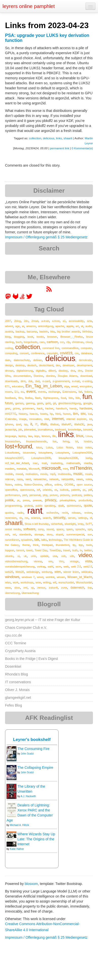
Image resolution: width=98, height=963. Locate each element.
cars (42, 341)
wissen (61, 577)
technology (55, 539)
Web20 (19, 571)
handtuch (61, 408)
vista (88, 561)
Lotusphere (62, 452)
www (8, 587)
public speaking (45, 505)
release (76, 512)
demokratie (85, 360)
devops (9, 370)
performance (12, 495)
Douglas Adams (67, 375)
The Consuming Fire (33, 749)
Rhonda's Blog (16, 674)
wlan (8, 582)
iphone (9, 424)
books (40, 336)
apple (70, 326)
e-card (46, 381)
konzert (87, 429)
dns (80, 370)
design (9, 365)
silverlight (70, 523)
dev (58, 365)
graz (7, 408)
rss (26, 517)
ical (90, 413)
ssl (14, 534)
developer (68, 365)
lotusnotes (29, 452)
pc (84, 489)
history (23, 413)
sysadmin (26, 539)
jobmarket (30, 429)
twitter (88, 550)
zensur (41, 587)
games (19, 403)
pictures (64, 495)
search (47, 517)
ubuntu (9, 556)
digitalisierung (24, 370)
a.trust (56, 320)
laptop (22, 436)
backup (20, 331)
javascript (10, 429)
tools (89, 544)
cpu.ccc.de (13, 635)
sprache (80, 529)
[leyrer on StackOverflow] (22, 298)
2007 (8, 320)
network (54, 479)
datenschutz (22, 360)
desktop (20, 365)
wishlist (50, 577)
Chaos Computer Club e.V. (26, 628)
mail (44, 463)
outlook (64, 489)
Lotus (49, 447)
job (20, 429)
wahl (50, 566)
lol (76, 441)
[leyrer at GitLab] (15, 298)
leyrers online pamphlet (29, 6)
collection (35, 138)
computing (11, 353)
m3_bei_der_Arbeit (17, 463)
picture (54, 495)
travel (66, 550)
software (29, 529)
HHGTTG (10, 413)
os (55, 489)
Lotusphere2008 (41, 457)
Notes (8, 484)
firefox (29, 397)
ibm (75, 414)
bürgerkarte (30, 341)
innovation (35, 419)
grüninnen (28, 408)
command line (50, 348)
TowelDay (55, 550)
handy (73, 408)
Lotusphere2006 (82, 452)
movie (43, 473)
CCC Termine (15, 643)
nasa (20, 479)
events (42, 391)
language (10, 436)
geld (48, 403)
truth (75, 550)
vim (50, 561)
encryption (86, 386)
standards (25, 534)
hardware (86, 408)
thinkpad (47, 544)
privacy (50, 500)
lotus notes (84, 447)
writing (47, 582)
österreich (77, 587)
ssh (7, 534)
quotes (9, 512)
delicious (48, 138)
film (20, 397)
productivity (85, 500)
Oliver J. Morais (17, 690)
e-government (61, 381)
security (59, 518)
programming (13, 505)
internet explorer (76, 419)
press (26, 500)
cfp (68, 341)
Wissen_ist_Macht (79, 577)
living (66, 441)
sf (91, 517)
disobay (63, 370)
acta (89, 320)
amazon (31, 326)
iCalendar (10, 419)
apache (59, 326)
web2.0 (87, 566)
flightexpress (50, 397)
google (87, 403)
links (59, 138)
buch (19, 341)
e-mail (76, 381)
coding (9, 348)
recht (65, 512)
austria (9, 331)
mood (19, 473)
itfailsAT (66, 424)
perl (24, 495)
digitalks (40, 370)
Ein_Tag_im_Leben (44, 386)
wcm (58, 566)
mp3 (52, 473)
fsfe (78, 397)
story (50, 534)
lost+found (18, 446)
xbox (17, 587)
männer (9, 479)
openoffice (11, 489)
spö (90, 529)
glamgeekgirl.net (18, 698)
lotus (39, 447)
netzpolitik (67, 479)
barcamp (32, 331)
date (7, 360)
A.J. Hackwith (28, 796)
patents (75, 489)
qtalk (61, 505)
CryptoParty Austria (20, 651)
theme (26, 544)
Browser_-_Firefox (71, 336)
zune (64, 587)
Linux (89, 436)
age (17, 326)
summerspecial (75, 534)
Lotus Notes (65, 447)
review (88, 512)
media (88, 463)
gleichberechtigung (69, 403)
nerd (28, 479)
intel (46, 419)
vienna (38, 561)
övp (90, 587)
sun (90, 534)
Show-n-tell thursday (36, 523)
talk (36, 539)
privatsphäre (67, 500)
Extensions (69, 391)
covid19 (66, 353)
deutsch (32, 365)
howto (43, 413)
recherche (52, 512)
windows (12, 577)
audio (88, 326)
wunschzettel (66, 582)
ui (18, 556)
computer (86, 348)
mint (65, 468)
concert (24, 353)
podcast (76, 495)
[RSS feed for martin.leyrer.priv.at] (49, 291)
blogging (19, 336)
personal (35, 495)
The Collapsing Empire (35, 768)
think (36, 544)
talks (44, 539)
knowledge (74, 429)
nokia (89, 479)
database (86, 353)
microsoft (51, 468)
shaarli (68, 138)
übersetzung (12, 592)
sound (50, 529)
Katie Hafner (17, 849)
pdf (90, 489)
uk (25, 556)
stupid (59, 534)
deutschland (46, 365)
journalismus (45, 429)
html (57, 413)
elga (66, 386)
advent (9, 326)
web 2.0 (76, 566)
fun (87, 396)
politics (88, 495)
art (77, 326)
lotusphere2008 (68, 457)
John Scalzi (27, 753)
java (89, 424)
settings (82, 517)
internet (58, 419)
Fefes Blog (13, 705)
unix (33, 556)
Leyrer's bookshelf (32, 739)
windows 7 (28, 577)
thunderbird (62, 544)
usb (63, 556)
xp (32, 587)
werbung (47, 571)
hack (40, 408)
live (55, 441)
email (74, 386)
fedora (88, 391)
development (84, 365)
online (58, 484)
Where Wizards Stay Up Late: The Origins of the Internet (36, 839)
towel (29, 550)
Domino (38, 375)
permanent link (59, 148)
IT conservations (18, 682)
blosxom (31, 884)
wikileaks (86, 571)
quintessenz (74, 505)
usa (55, 556)
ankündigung (45, 326)
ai (23, 326)
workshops (26, 582)
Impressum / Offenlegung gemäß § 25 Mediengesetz (46, 237)
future (9, 403)
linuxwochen (12, 441)
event (30, 391)
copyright (52, 353)
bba (52, 331)
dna (72, 370)
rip (20, 517)
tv (81, 550)
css (77, 353)
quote (88, 505)
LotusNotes (12, 452)
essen (8, 391)
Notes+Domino (33, 484)
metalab (22, 468)
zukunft (53, 587)
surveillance (12, 539)
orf (38, 489)
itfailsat (54, 424)
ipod (18, 424)
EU (16, 391)
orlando (47, 489)
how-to (34, 413)
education (17, 386)
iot (90, 419)
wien (58, 572)
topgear (9, 550)
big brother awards (68, 331)
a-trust (45, 320)
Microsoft (34, 468)
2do (26, 320)
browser (52, 336)
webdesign (33, 571)
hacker (49, 408)
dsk (30, 381)
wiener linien (71, 571)
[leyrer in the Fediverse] (8, 298)
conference (37, 353)
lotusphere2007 (14, 457)
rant (34, 510)
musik (88, 473)
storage (39, 534)
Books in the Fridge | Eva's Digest (31, 659)
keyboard (60, 429)
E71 (7, 386)
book (30, 336)
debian (37, 360)
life (54, 436)
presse (37, 500)
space (59, 529)
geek (40, 403)
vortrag (41, 566)
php (45, 495)
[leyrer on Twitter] (29, 298)
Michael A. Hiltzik (19, 825)
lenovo (46, 436)
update (44, 556)
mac (35, 463)
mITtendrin (81, 468)
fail (80, 391)
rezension (11, 517)
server (72, 517)
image (23, 419)
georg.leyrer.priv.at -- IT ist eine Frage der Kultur (42, 620)
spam (69, 529)
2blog (17, 320)
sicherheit (56, 523)
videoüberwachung (16, 561)
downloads (11, 381)
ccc (62, 341)
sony (41, 529)
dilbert (52, 370)
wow (38, 582)
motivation (32, 473)
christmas (77, 341)
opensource (27, 489)
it (31, 424)
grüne (16, 408)
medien (9, 468)
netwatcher (40, 479)
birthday (87, 331)
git (54, 403)
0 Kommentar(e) (82, 148)
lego (36, 436)
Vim (61, 561)
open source (84, 484)
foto (70, 397)
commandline (70, 348)
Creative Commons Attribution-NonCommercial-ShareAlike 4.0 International (42, 927)
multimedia (64, 473)
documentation (22, 375)
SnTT (88, 523)
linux (79, 436)
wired (40, 577)
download (86, 375)
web (66, 566)
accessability (76, 320)
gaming (30, 403)
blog (8, 336)
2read (34, 320)
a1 (64, 320)
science (35, 517)
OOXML (69, 484)
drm (23, 381)
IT (36, 424)
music (77, 474)
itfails (43, 424)
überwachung (30, 592)
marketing (56, 463)
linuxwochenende (36, 441)
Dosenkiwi (13, 666)
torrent (20, 550)
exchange (54, 391)
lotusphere (45, 452)
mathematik (73, 463)
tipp (81, 544)
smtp (80, 523)
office (48, 484)
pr (18, 500)
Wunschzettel (84, 582)
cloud (89, 341)
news (79, 479)
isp (25, 424)
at (82, 326)
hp (51, 413)
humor (66, 413)
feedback (10, 397)
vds (72, 556)
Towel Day (41, 550)
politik (9, 500)
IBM (83, 413)
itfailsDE (79, 424)
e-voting (87, 381)
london (88, 441)
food (63, 397)
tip (73, 544)
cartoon (52, 342)
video (85, 555)
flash (38, 397)
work (15, 582)
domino (50, 375)
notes (18, 484)
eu (22, 391)
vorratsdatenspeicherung (20, 566)
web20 (9, 571)
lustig (89, 457)
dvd (37, 381)
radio (20, 512)
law (30, 436)
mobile (9, 473)
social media (13, 529)
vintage (74, 561)
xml (25, 587)
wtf (54, 582)
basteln (43, 331)
